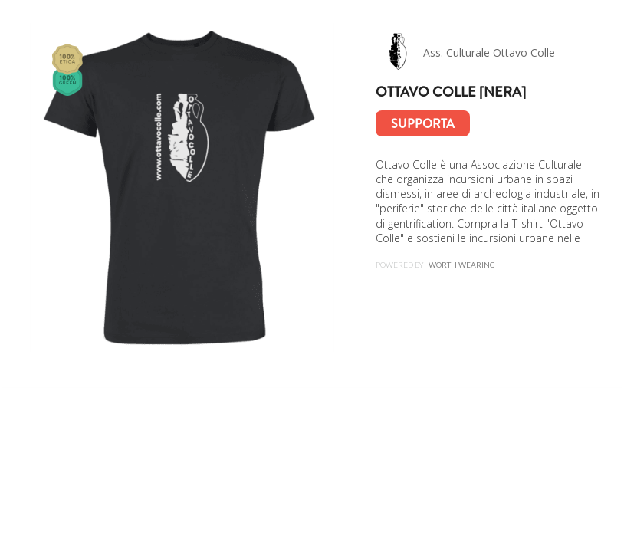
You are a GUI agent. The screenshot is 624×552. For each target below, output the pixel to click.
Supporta (423, 124)
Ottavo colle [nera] (451, 92)
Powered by (435, 264)
